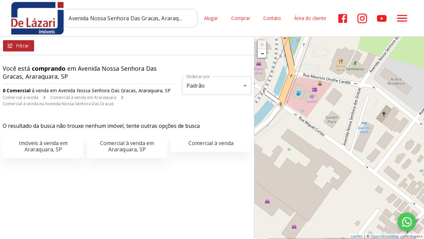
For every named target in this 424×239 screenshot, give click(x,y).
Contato (272, 18)
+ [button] (262, 44)
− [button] (262, 53)
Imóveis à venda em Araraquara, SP (43, 146)
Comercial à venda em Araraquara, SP (127, 146)
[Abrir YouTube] (382, 18)
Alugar (211, 18)
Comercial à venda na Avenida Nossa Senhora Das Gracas (58, 104)
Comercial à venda (20, 97)
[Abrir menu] (402, 18)
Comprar (240, 18)
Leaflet (356, 236)
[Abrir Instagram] (362, 18)
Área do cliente (310, 18)
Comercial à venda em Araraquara (83, 97)
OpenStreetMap (385, 236)
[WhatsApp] (407, 221)
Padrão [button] (195, 85)
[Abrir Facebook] (342, 18)
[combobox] (131, 18)
